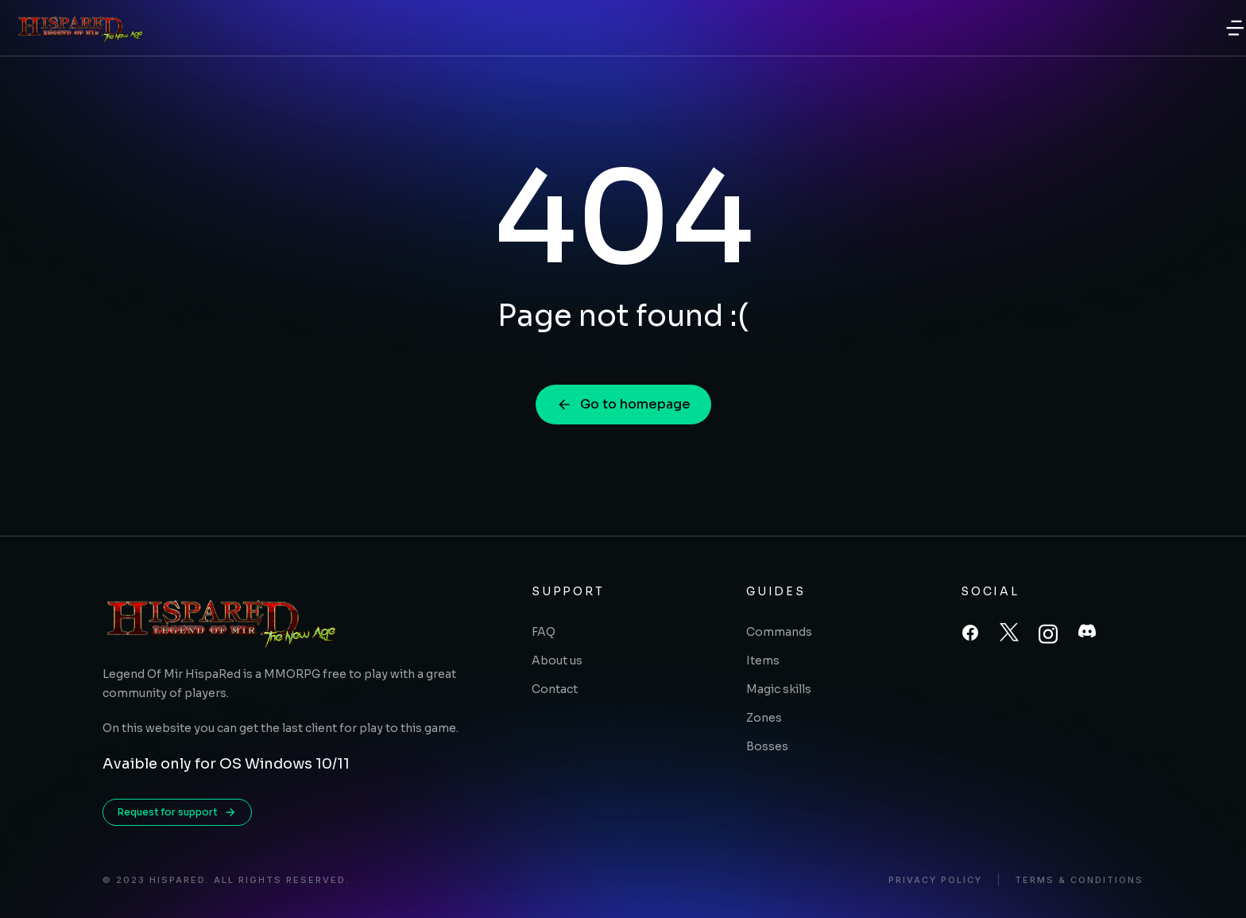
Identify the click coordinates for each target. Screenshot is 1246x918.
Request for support (177, 812)
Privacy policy (935, 880)
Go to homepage (623, 404)
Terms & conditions (1079, 880)
